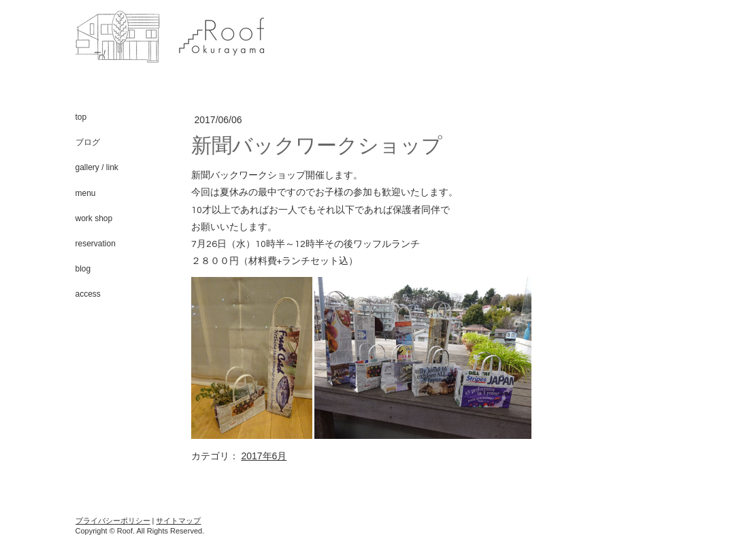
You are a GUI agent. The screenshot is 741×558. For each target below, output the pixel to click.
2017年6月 (263, 455)
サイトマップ (178, 520)
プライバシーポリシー (113, 520)
